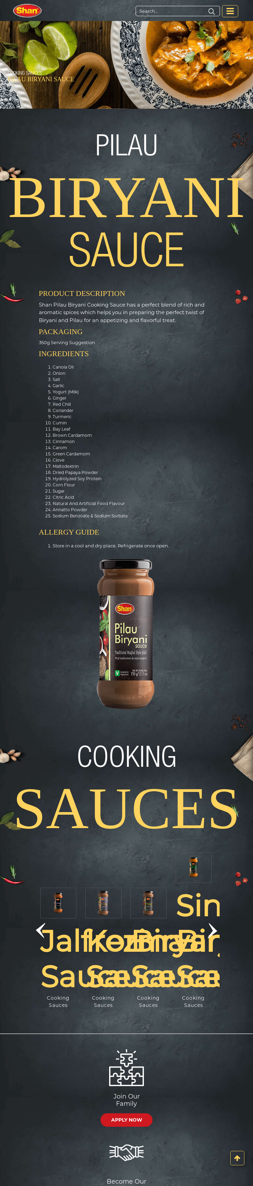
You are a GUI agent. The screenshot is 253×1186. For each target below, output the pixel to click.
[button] (40, 930)
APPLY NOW (126, 1120)
